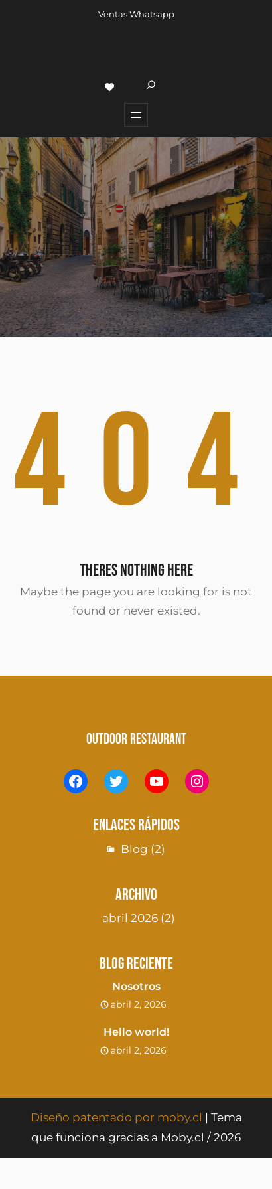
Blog (134, 849)
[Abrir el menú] (136, 115)
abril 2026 (130, 918)
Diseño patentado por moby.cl (116, 1117)
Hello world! (136, 1032)
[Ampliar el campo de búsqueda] (151, 87)
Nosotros (136, 986)
